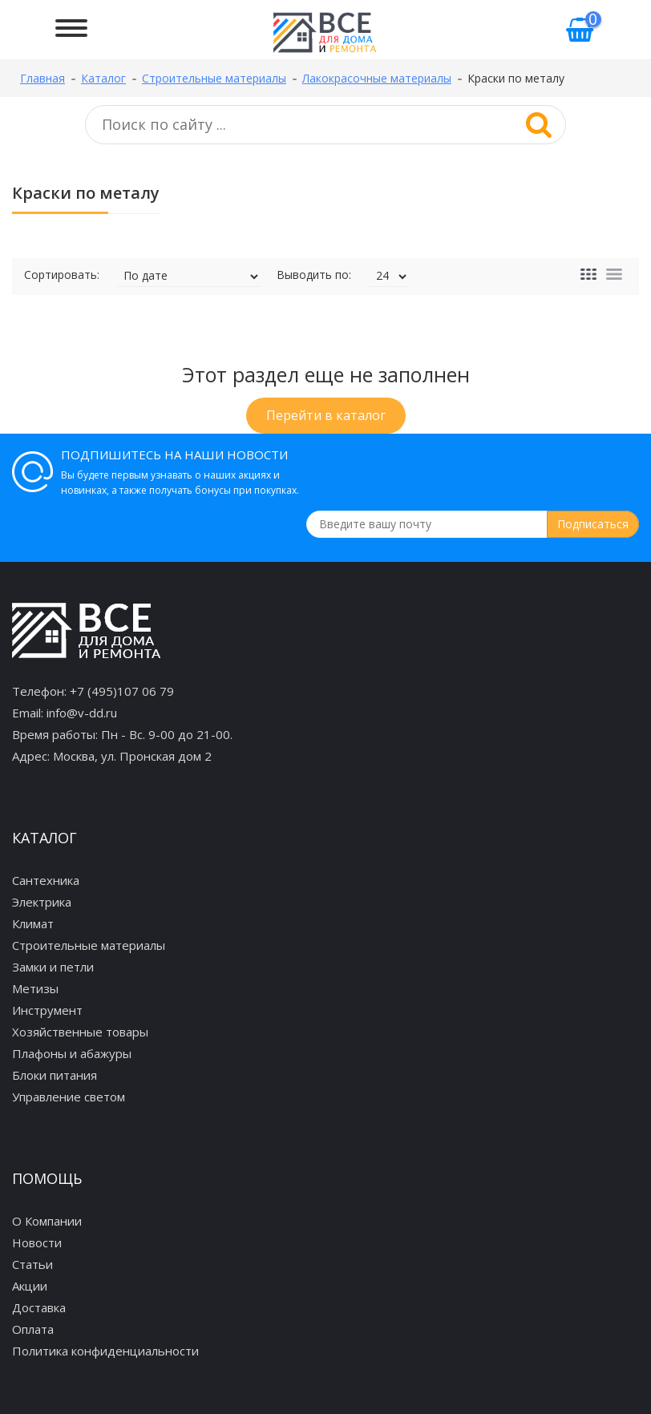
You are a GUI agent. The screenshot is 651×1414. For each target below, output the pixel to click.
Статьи (32, 1264)
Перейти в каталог (326, 415)
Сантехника (45, 880)
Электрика (41, 902)
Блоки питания (54, 1075)
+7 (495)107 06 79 (122, 691)
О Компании (47, 1221)
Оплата (33, 1329)
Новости (37, 1242)
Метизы (35, 988)
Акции (29, 1286)
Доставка (39, 1307)
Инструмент (47, 1010)
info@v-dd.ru (81, 713)
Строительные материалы (88, 945)
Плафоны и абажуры (71, 1053)
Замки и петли (53, 967)
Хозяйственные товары (80, 1032)
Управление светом (68, 1097)
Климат (33, 923)
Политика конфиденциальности (105, 1351)
